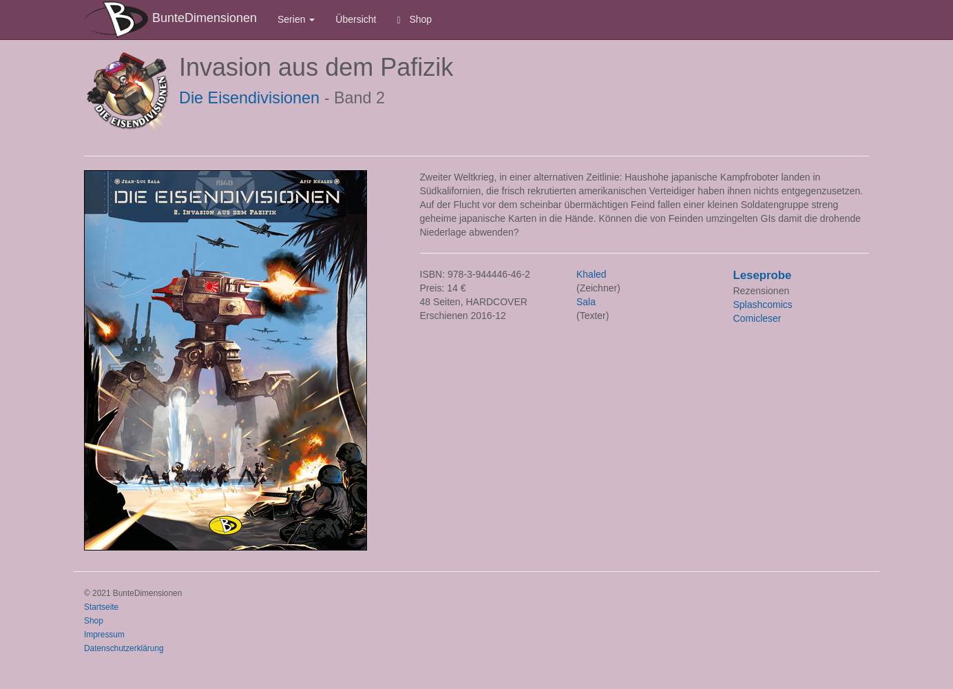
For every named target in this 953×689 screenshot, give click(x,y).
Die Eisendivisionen (249, 98)
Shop (414, 19)
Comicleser (757, 318)
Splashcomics (763, 304)
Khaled (591, 274)
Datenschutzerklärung (124, 648)
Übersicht (355, 19)
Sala (586, 301)
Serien (296, 19)
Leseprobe (762, 275)
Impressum (104, 634)
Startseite (101, 607)
